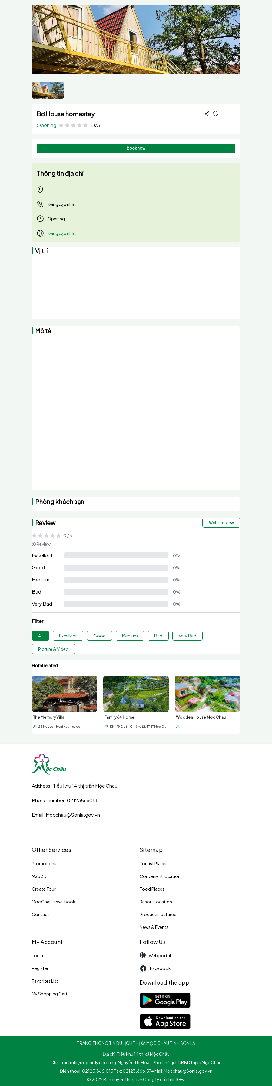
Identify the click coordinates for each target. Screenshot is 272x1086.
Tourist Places (154, 863)
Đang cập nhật (56, 204)
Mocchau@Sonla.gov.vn (73, 815)
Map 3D (39, 876)
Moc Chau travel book (53, 901)
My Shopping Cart (50, 993)
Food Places (152, 889)
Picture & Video (53, 649)
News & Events (154, 927)
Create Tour (44, 889)
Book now (136, 148)
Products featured (158, 914)
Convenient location (160, 876)
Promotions (44, 863)
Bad (36, 591)
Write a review (221, 523)
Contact (40, 914)
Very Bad (42, 604)
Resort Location (156, 901)
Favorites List (45, 981)
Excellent (42, 555)
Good (38, 567)
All (40, 635)
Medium (40, 579)
